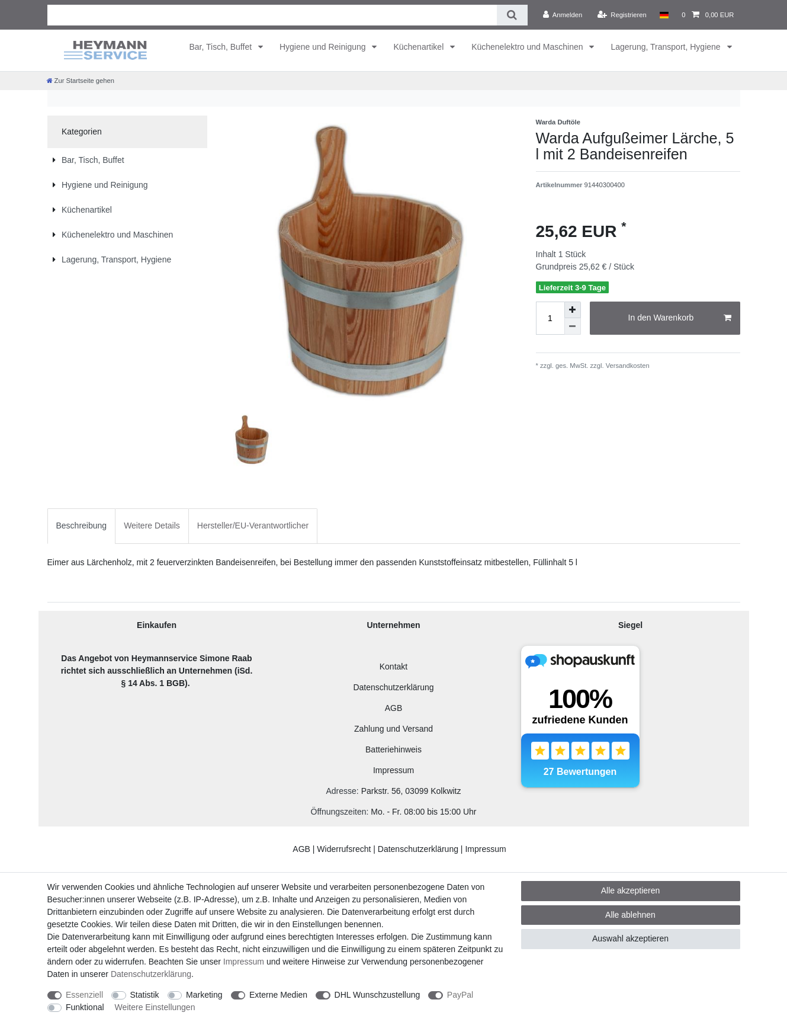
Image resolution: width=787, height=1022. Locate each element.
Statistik (144, 994)
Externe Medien (278, 994)
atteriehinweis (396, 749)
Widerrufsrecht (344, 849)
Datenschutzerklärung (393, 687)
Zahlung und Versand (393, 728)
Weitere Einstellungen (154, 1007)
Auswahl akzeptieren (630, 938)
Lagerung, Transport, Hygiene (666, 47)
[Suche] (512, 15)
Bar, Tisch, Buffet (221, 47)
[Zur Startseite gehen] (80, 80)
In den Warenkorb (679, 318)
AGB (394, 708)
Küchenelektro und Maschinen (528, 47)
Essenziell (84, 994)
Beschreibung (81, 525)
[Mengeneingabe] (550, 318)
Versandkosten (627, 365)
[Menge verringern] (572, 326)
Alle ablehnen (630, 915)
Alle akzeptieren (630, 890)
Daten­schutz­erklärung (151, 974)
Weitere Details (152, 525)
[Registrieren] (622, 15)
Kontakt (393, 666)
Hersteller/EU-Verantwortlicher (253, 525)
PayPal (460, 994)
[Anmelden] (563, 15)
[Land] (664, 15)
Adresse (341, 791)
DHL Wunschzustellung (377, 994)
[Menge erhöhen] (572, 310)
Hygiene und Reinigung (324, 47)
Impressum (393, 770)
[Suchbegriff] (272, 15)
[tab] (81, 525)
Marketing (204, 994)
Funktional (85, 1007)
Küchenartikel (419, 47)
